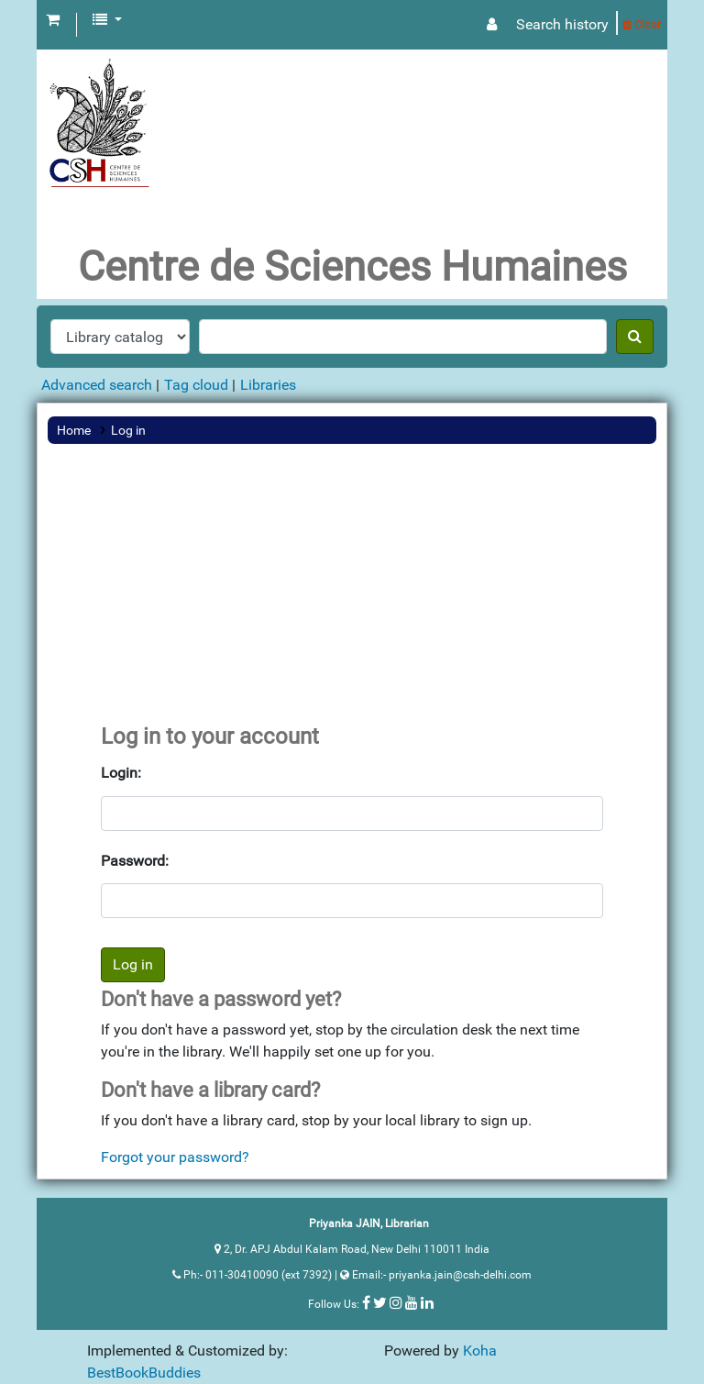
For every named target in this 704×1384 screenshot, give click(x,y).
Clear (641, 24)
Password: (135, 860)
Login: (121, 772)
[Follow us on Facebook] (366, 1302)
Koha (480, 1350)
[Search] (635, 336)
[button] (52, 20)
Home (74, 430)
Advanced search (96, 384)
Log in (128, 430)
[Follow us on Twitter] (380, 1302)
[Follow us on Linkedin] (427, 1302)
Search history (562, 24)
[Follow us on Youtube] (411, 1302)
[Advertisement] (352, 586)
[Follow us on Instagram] (396, 1302)
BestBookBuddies (144, 1372)
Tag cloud (196, 384)
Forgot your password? (175, 1157)
